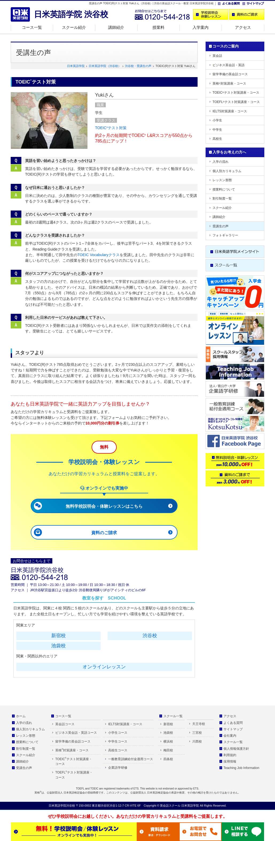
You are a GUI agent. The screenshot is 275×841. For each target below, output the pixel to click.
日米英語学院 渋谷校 (71, 14)
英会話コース (64, 724)
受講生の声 (221, 226)
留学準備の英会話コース (230, 74)
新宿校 (58, 635)
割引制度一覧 (222, 198)
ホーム (21, 716)
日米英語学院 (76, 66)
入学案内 (200, 27)
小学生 (217, 120)
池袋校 (58, 645)
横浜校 (168, 741)
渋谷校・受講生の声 (138, 66)
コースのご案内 (226, 46)
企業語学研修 (117, 767)
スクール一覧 (173, 716)
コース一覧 (32, 27)
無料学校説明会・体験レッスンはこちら (104, 506)
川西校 (197, 741)
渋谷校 (150, 635)
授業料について (224, 189)
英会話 (217, 56)
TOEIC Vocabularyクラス (98, 255)
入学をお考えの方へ (229, 152)
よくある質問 (233, 723)
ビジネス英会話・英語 (229, 65)
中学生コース (117, 741)
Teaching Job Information (241, 768)
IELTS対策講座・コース (230, 111)
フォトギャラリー (225, 235)
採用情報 (229, 761)
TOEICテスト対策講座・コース (236, 92)
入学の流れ (221, 162)
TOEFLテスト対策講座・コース (236, 102)
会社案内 (229, 735)
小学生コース (117, 733)
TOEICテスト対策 (111, 128)
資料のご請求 (104, 532)
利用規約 (229, 755)
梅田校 (168, 750)
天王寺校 (198, 724)
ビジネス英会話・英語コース (76, 733)
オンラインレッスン (104, 666)
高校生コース (117, 750)
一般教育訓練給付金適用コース (130, 759)
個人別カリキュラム (227, 171)
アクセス (243, 27)
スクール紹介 (74, 27)
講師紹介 (116, 27)
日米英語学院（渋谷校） (105, 66)
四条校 (168, 759)
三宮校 (197, 733)
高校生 (217, 139)
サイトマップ (233, 729)
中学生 (217, 130)
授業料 (158, 27)
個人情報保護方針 (236, 749)
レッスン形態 (222, 180)
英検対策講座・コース (229, 83)
